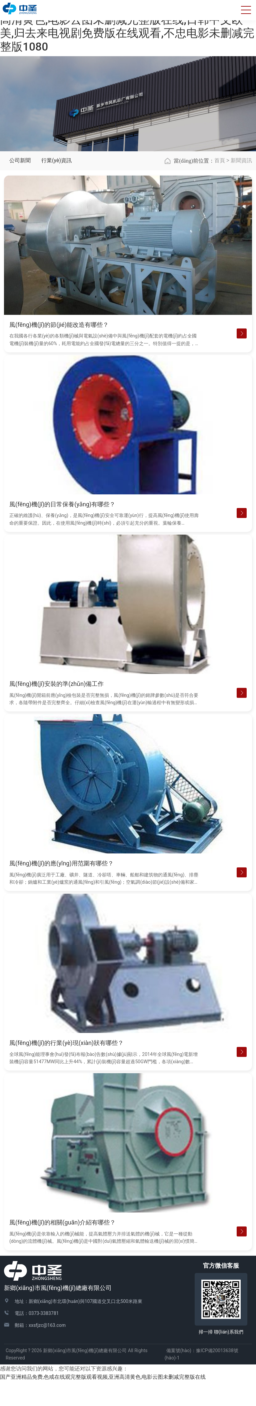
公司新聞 (20, 185)
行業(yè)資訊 (56, 185)
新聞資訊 (241, 185)
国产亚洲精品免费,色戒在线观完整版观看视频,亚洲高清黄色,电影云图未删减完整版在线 (103, 1401)
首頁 (219, 185)
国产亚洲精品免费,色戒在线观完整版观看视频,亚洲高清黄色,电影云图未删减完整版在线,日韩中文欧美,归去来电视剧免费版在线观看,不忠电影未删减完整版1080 (127, 26)
